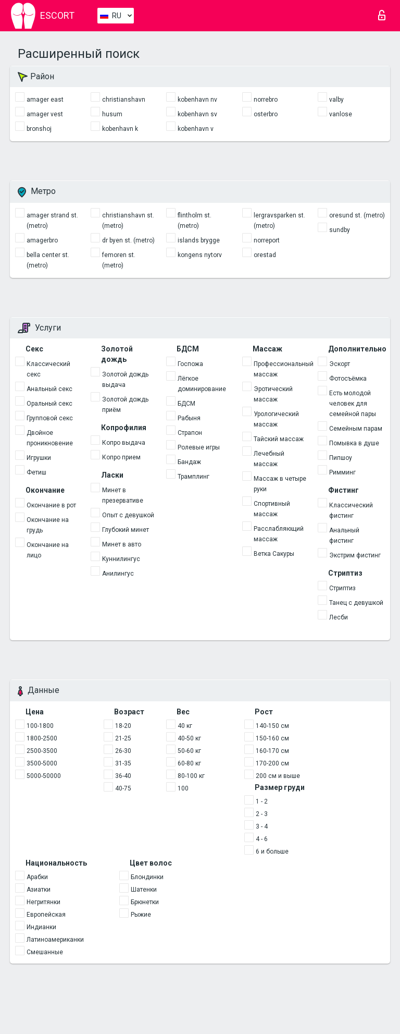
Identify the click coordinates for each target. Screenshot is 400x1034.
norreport (267, 240)
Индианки (41, 927)
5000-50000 (44, 776)
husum (112, 114)
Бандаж (189, 462)
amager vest (45, 114)
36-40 (123, 776)
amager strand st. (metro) (52, 220)
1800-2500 (42, 738)
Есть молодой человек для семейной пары (352, 404)
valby (336, 99)
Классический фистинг (351, 510)
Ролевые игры (199, 447)
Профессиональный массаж (281, 369)
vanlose (340, 114)
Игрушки (39, 457)
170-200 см (272, 763)
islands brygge (199, 240)
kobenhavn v (196, 128)
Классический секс (48, 369)
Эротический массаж (273, 394)
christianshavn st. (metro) (128, 220)
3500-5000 (42, 763)
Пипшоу (340, 457)
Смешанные (45, 952)
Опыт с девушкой (128, 515)
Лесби (338, 617)
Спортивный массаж (272, 509)
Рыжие (141, 914)
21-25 (123, 738)
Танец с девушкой (356, 602)
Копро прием (121, 457)
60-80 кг (189, 763)
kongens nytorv (200, 255)
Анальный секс (49, 389)
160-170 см (272, 751)
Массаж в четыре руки (280, 484)
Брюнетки (145, 902)
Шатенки (144, 889)
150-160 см (272, 738)
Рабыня (189, 418)
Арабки (37, 877)
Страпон (190, 432)
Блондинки (147, 877)
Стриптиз (342, 588)
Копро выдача (123, 442)
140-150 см (272, 725)
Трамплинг (193, 476)
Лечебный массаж (269, 459)
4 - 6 (262, 839)
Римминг (342, 472)
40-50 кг (189, 738)
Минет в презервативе (122, 495)
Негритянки (43, 902)
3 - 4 (262, 826)
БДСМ (186, 403)
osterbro (266, 114)
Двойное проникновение (50, 438)
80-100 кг (191, 776)
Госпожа (190, 364)
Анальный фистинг (344, 535)
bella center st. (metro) (48, 260)
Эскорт (339, 364)
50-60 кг (189, 751)
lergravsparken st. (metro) (279, 220)
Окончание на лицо (48, 550)
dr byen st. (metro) (128, 240)
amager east (45, 99)
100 (183, 788)
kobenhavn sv (197, 114)
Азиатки (39, 889)
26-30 (123, 751)
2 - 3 (262, 814)
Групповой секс (50, 418)
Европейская (46, 914)
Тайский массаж (279, 439)
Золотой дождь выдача (125, 379)
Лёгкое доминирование (202, 384)
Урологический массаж (276, 419)
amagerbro (42, 240)
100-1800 (40, 725)
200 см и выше (278, 776)
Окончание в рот (51, 505)
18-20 (123, 725)
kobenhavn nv (197, 99)
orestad (265, 255)
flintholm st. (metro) (194, 220)
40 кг (185, 725)
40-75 (123, 788)
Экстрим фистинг (355, 555)
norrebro (266, 99)
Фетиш (36, 472)
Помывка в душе (354, 443)
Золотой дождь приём (125, 404)
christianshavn (123, 99)
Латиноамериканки (55, 939)
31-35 (123, 763)
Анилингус (118, 573)
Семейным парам (355, 428)
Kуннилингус (121, 559)
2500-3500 (42, 751)
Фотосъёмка (348, 378)
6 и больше (272, 851)
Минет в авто (121, 544)
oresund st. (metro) (357, 215)
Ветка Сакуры (274, 553)
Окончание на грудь (48, 525)
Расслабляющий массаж (279, 534)
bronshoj (39, 128)
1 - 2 (262, 801)
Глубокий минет (125, 529)
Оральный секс (49, 403)
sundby (339, 230)
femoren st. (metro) (118, 260)
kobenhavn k (120, 128)
